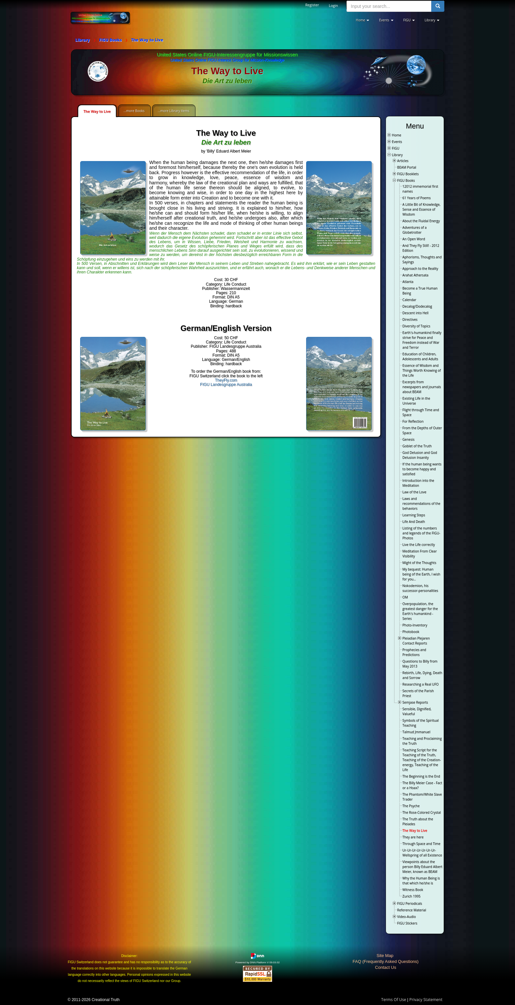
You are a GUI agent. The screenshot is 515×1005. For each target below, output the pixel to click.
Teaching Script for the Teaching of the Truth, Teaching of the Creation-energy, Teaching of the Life (421, 760)
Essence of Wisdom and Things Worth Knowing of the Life (421, 370)
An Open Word (413, 239)
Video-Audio (406, 916)
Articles (402, 160)
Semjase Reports (415, 702)
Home (396, 135)
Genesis (408, 439)
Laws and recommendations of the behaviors (421, 503)
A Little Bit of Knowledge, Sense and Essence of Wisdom (421, 209)
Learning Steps (413, 515)
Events (397, 141)
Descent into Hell (415, 313)
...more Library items (173, 110)
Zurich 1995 (411, 896)
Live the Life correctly (418, 544)
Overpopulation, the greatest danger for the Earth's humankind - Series (420, 611)
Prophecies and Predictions (414, 652)
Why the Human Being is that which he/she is (421, 880)
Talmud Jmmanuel (416, 732)
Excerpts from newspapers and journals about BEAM (421, 387)
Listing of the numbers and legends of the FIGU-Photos (421, 533)
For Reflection (412, 421)
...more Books (134, 110)
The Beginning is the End (421, 776)
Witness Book (412, 889)
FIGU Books (406, 180)
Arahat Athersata (415, 275)
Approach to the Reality (420, 268)
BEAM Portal (406, 167)
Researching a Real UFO (420, 684)
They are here (412, 837)
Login (333, 5)
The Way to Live (97, 111)
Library (397, 154)
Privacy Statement (425, 999)
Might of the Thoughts (419, 562)
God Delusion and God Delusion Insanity (419, 455)
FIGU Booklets (407, 174)
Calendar (409, 299)
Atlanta (407, 281)
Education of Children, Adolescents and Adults (420, 356)
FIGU (395, 148)
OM (405, 597)
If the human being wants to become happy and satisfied (421, 469)
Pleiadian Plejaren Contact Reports (416, 640)
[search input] (389, 6)
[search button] (437, 6)
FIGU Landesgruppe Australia (226, 384)
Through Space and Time (421, 843)
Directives (409, 319)
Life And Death (413, 521)
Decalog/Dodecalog (417, 306)
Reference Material (411, 910)
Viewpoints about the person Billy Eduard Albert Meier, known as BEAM (422, 866)
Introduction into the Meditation (418, 483)
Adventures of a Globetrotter (414, 230)
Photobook (410, 631)
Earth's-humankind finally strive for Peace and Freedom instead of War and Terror (421, 340)
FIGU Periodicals (409, 903)
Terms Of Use (393, 999)
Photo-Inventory (414, 625)
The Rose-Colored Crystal (421, 812)
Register (312, 4)
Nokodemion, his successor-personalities (420, 588)
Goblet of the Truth (417, 446)
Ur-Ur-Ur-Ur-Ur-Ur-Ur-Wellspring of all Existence (422, 852)
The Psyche (410, 806)
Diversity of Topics (416, 326)
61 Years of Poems (416, 198)
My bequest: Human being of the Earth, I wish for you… (421, 574)
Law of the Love (414, 492)
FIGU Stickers (407, 923)
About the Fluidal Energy (421, 221)
